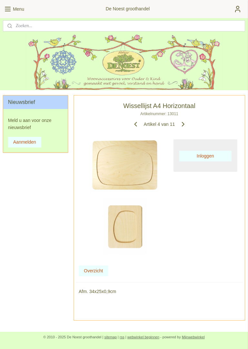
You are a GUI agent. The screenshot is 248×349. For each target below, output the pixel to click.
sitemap (110, 337)
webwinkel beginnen (143, 337)
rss (122, 337)
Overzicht (93, 270)
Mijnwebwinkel (193, 337)
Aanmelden (24, 142)
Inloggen (205, 155)
